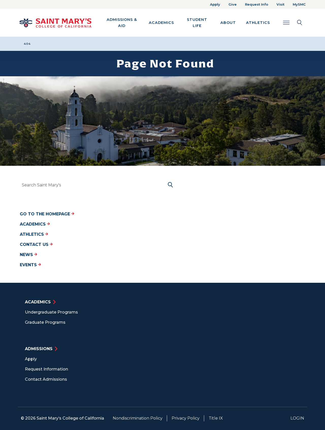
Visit (280, 4)
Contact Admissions (46, 379)
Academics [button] (161, 22)
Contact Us (36, 244)
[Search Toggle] (292, 22)
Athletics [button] (258, 22)
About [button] (228, 22)
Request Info (256, 4)
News (28, 254)
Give (233, 4)
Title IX (216, 418)
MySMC (299, 4)
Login (297, 418)
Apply (215, 4)
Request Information (46, 369)
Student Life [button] (197, 22)
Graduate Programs (45, 322)
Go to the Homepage (47, 214)
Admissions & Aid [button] (122, 22)
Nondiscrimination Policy (137, 418)
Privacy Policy (186, 418)
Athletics (34, 234)
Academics (35, 224)
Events (30, 264)
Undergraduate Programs (51, 312)
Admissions (39, 348)
